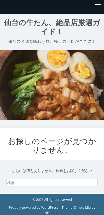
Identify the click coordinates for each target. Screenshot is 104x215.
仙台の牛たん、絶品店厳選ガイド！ (52, 27)
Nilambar (51, 212)
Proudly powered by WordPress (34, 207)
